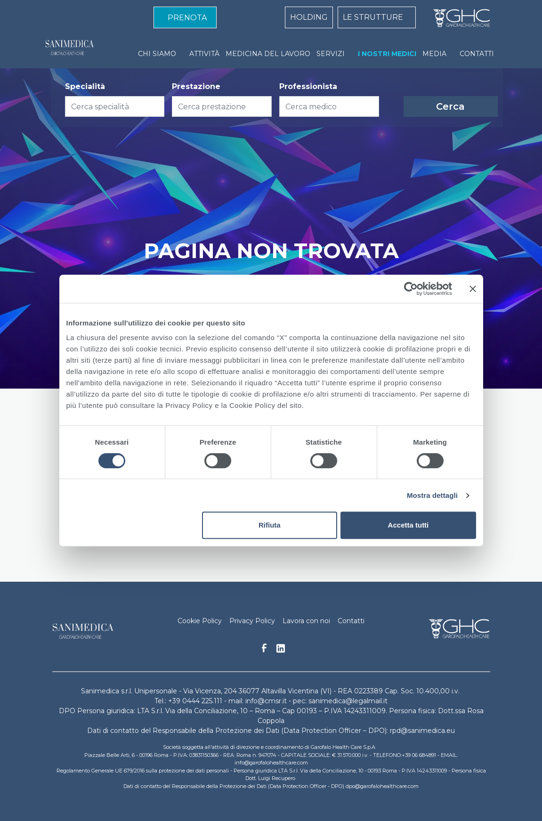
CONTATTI (477, 53)
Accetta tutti (408, 525)
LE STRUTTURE (373, 17)
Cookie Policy (200, 621)
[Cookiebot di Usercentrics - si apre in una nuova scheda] (411, 289)
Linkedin (281, 651)
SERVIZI (330, 53)
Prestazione (196, 86)
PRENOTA (187, 17)
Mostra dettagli (432, 495)
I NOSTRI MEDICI (387, 53)
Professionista (308, 86)
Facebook (264, 650)
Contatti (351, 621)
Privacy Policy (252, 621)
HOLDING (309, 17)
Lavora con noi (306, 621)
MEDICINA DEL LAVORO (268, 53)
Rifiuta (270, 525)
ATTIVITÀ (204, 53)
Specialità (85, 86)
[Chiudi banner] (472, 288)
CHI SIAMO (157, 53)
